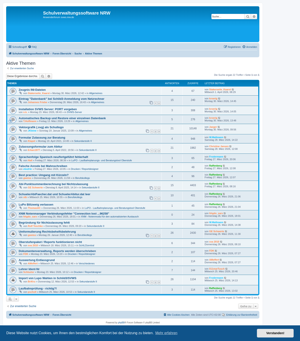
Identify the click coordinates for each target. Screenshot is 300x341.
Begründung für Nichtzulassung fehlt (44, 222)
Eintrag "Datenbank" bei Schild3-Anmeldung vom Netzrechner (61, 98)
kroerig (213, 98)
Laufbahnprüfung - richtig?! (38, 288)
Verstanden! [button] (275, 333)
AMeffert (33, 263)
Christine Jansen (219, 146)
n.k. (25, 112)
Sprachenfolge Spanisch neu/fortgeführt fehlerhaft (53, 157)
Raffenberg (215, 165)
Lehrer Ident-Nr (29, 269)
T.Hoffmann (29, 121)
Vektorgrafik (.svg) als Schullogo (41, 127)
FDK (25, 254)
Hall (30, 160)
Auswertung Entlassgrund (37, 260)
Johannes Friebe (37, 102)
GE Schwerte (35, 187)
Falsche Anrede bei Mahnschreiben (43, 166)
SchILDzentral (86, 245)
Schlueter (28, 272)
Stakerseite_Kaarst (39, 93)
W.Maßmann (216, 137)
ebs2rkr (27, 169)
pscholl (32, 292)
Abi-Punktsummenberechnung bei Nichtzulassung (53, 184)
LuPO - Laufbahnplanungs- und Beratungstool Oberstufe (101, 160)
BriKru (31, 281)
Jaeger (213, 127)
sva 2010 (33, 245)
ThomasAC (34, 208)
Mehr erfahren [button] (166, 333)
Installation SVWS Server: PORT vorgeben (48, 109)
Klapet (31, 141)
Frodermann (216, 156)
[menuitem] (32, 47)
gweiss (27, 178)
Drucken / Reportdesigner (84, 169)
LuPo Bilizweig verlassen (36, 204)
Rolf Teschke (35, 226)
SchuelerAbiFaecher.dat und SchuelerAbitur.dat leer (54, 194)
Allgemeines (95, 93)
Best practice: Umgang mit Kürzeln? (44, 175)
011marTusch (217, 268)
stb (25, 197)
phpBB (121, 322)
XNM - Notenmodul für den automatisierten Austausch (110, 216)
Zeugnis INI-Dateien (32, 89)
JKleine (32, 130)
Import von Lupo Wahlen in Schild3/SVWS (47, 278)
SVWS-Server (74, 112)
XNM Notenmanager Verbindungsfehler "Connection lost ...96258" (64, 213)
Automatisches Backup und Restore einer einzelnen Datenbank (62, 118)
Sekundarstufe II (83, 141)
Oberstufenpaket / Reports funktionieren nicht (50, 242)
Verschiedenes (87, 263)
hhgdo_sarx (30, 216)
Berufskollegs (82, 178)
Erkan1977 (34, 150)
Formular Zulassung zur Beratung (42, 137)
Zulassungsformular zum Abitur (40, 146)
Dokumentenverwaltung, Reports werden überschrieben (57, 251)
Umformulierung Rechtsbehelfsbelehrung (47, 231)
